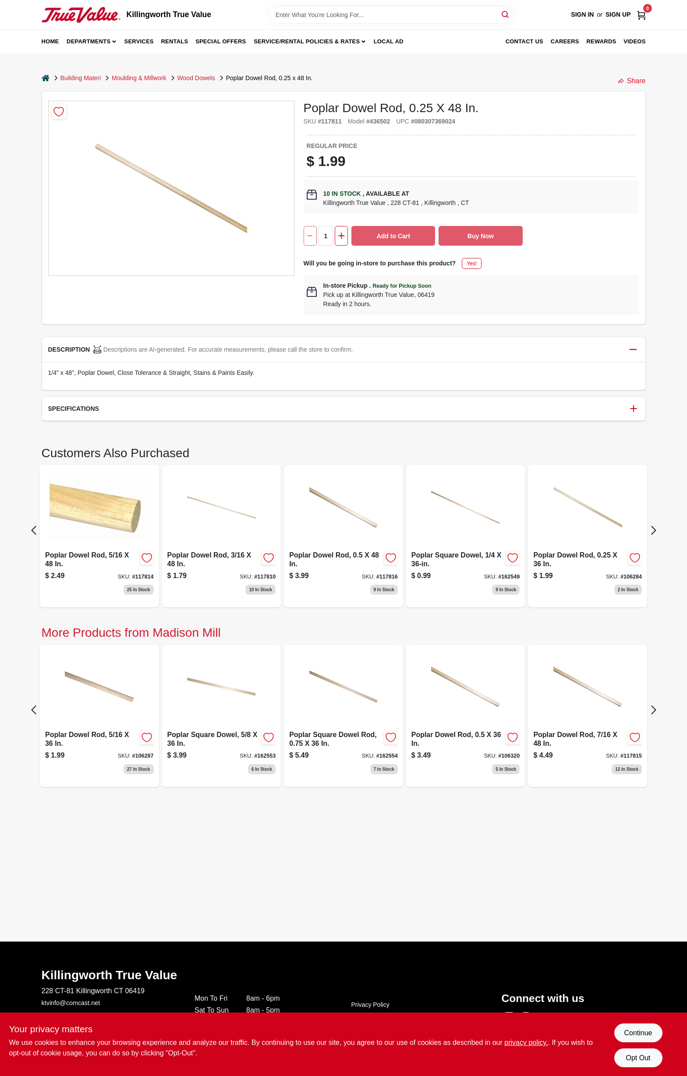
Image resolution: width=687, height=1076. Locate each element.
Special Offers (220, 41)
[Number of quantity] (325, 236)
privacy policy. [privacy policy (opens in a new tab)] (526, 1042)
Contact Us (524, 41)
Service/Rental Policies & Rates (307, 41)
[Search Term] (391, 15)
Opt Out (638, 1058)
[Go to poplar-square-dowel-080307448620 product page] (465, 536)
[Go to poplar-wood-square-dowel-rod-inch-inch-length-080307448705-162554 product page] (343, 716)
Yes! (472, 264)
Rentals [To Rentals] (174, 41)
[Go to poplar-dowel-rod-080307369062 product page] (343, 536)
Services (139, 41)
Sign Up (618, 14)
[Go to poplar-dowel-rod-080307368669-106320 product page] (465, 716)
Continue (638, 1033)
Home (50, 41)
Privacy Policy (370, 1004)
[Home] (46, 78)
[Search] (505, 14)
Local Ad (389, 41)
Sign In (582, 14)
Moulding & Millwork (139, 77)
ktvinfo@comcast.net (71, 1002)
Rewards (601, 41)
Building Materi (80, 77)
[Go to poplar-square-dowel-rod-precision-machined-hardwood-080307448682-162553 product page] (221, 716)
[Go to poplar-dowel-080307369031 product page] (99, 536)
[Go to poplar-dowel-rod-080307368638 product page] (99, 716)
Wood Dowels (196, 77)
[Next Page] (653, 530)
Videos (634, 41)
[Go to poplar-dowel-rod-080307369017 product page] (221, 536)
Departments (88, 41)
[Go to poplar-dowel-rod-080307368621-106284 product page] (587, 536)
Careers (565, 41)
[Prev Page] (33, 530)
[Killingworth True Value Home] (81, 15)
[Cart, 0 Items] (641, 14)
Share (632, 81)
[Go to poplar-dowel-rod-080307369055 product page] (587, 716)
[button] (343, 349)
